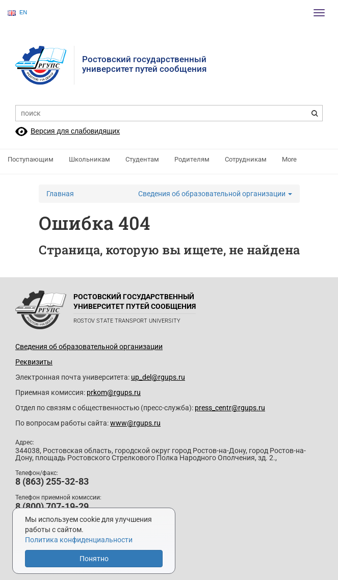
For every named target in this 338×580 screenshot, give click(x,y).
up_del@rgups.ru (158, 377)
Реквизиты (34, 362)
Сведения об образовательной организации (215, 194)
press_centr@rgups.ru (230, 408)
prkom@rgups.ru (114, 392)
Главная (60, 194)
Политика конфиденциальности (79, 540)
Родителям (192, 159)
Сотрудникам (246, 159)
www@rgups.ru (135, 423)
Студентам (142, 159)
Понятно (94, 559)
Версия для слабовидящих (75, 131)
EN (17, 12)
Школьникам (89, 159)
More (289, 159)
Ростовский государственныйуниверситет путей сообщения (144, 64)
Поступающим (31, 159)
